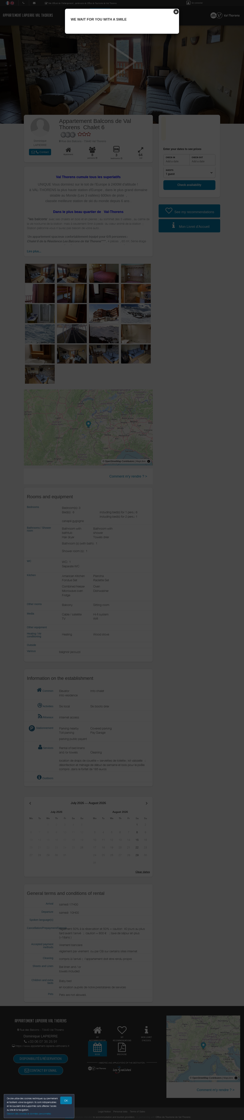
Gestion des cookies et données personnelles (29, 1113)
